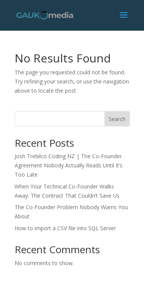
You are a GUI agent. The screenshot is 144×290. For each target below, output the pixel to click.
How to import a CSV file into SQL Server (66, 228)
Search (117, 119)
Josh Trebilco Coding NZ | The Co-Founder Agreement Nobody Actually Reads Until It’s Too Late (68, 165)
